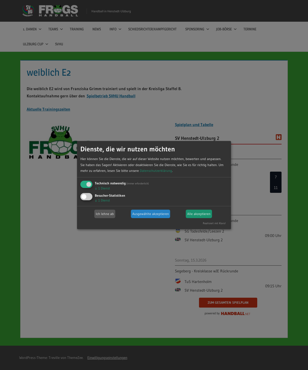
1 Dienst (102, 188)
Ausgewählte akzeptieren (150, 214)
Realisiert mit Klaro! (214, 223)
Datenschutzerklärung (156, 170)
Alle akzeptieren (199, 214)
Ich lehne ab (105, 214)
